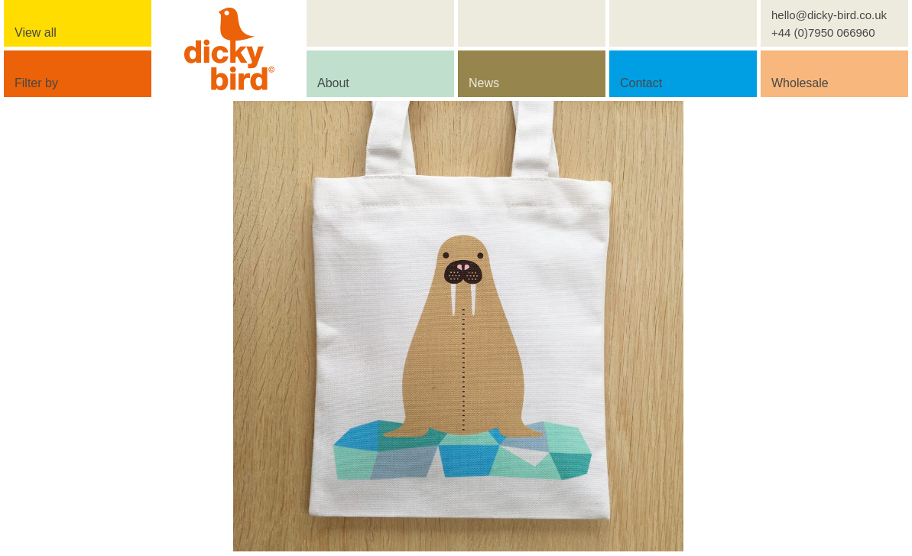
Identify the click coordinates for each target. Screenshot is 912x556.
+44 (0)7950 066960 (823, 32)
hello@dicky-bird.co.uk (829, 14)
